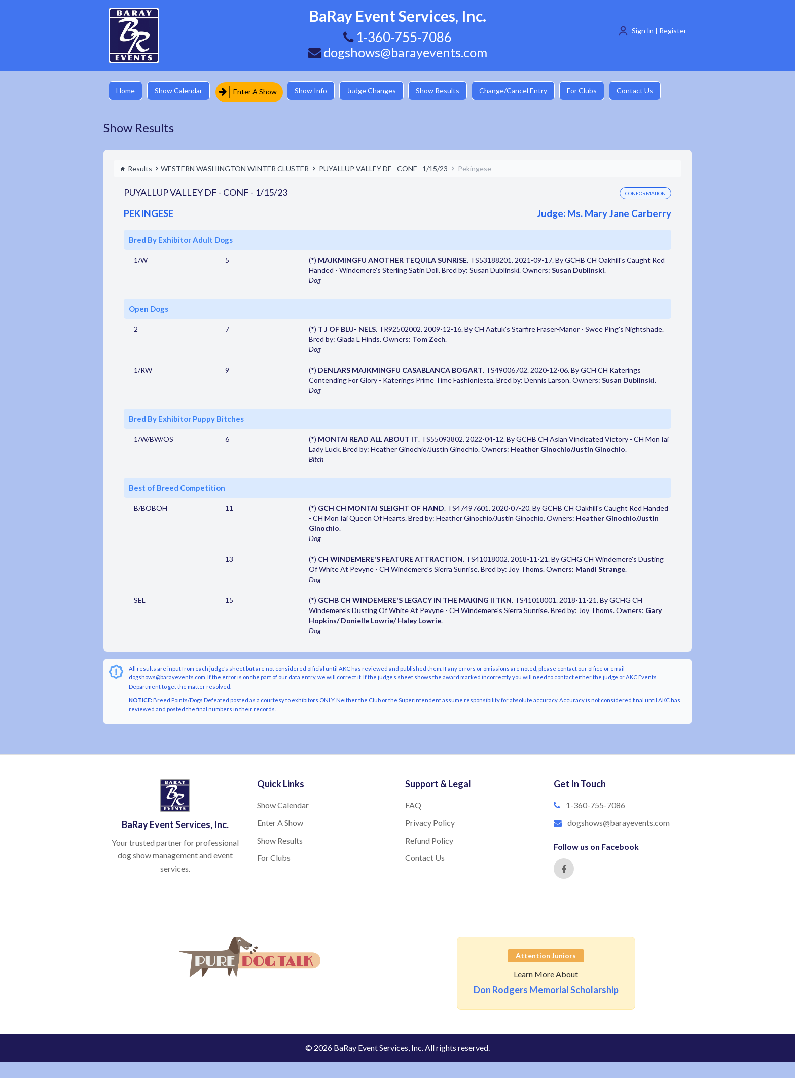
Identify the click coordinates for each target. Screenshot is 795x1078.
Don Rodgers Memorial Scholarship (546, 988)
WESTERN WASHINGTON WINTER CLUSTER (235, 166)
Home (126, 91)
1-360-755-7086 (595, 803)
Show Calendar (182, 91)
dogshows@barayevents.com (397, 52)
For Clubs (598, 91)
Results (136, 166)
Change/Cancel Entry (527, 91)
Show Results (449, 91)
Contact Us (653, 91)
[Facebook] (564, 867)
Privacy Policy (430, 820)
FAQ (413, 803)
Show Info (317, 91)
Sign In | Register (659, 30)
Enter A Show (252, 91)
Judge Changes (380, 91)
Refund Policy (429, 838)
